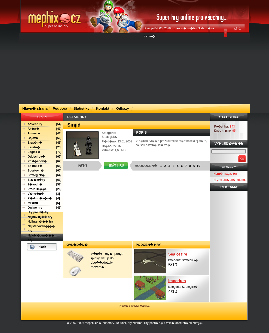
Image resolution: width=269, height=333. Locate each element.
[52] (41, 184)
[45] (41, 142)
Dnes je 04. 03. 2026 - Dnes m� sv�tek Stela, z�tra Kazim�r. (179, 32)
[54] (41, 124)
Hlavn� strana (35, 108)
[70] (41, 152)
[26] (41, 189)
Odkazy (122, 108)
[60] (41, 170)
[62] (41, 161)
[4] (40, 198)
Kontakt (102, 108)
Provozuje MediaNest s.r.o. (134, 305)
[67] (41, 156)
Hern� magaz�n (225, 173)
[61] (41, 180)
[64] (41, 175)
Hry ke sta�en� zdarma (230, 180)
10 (198, 166)
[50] (41, 138)
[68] (41, 166)
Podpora (60, 108)
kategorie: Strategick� (188, 259)
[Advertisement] (118, 68)
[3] (40, 194)
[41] (41, 133)
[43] (41, 129)
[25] (41, 147)
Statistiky (81, 108)
